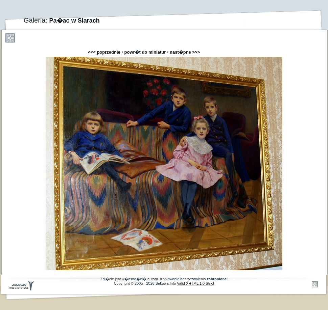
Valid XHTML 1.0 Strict (195, 283)
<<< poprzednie (104, 52)
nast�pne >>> (185, 52)
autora (152, 279)
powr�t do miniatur (145, 52)
